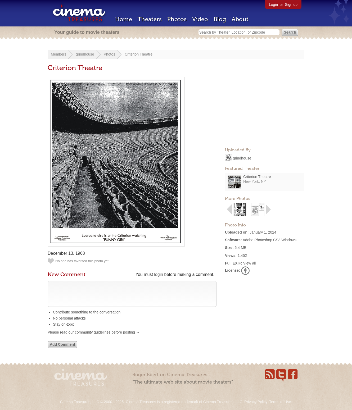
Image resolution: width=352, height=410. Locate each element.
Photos (177, 19)
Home (123, 19)
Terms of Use (280, 402)
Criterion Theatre (138, 54)
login (158, 274)
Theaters (150, 19)
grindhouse (85, 54)
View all (249, 263)
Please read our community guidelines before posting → (94, 337)
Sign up (291, 4)
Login (273, 4)
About (240, 19)
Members (58, 54)
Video (200, 19)
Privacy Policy (255, 402)
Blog (220, 19)
